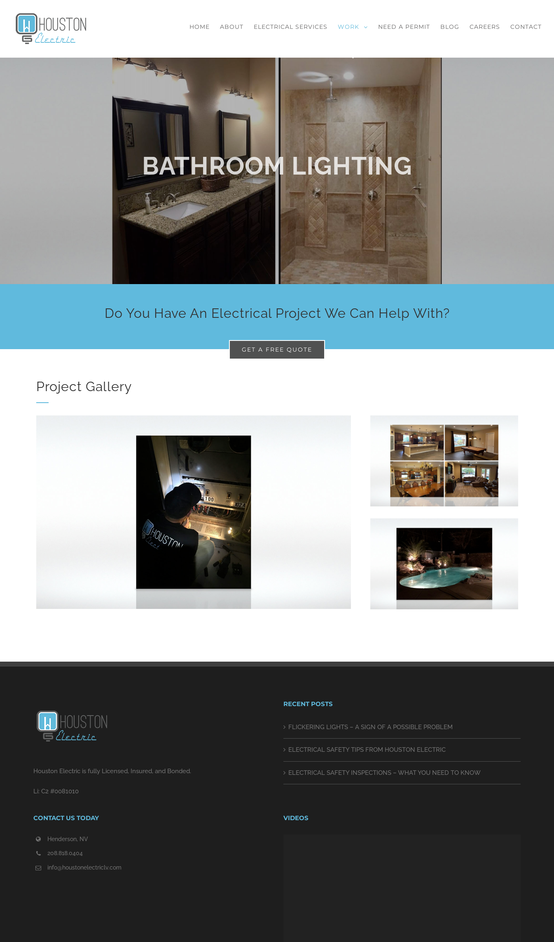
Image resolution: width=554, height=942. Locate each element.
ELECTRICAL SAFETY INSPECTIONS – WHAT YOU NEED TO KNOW (384, 772)
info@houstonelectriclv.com (84, 867)
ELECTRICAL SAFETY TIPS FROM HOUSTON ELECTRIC (367, 749)
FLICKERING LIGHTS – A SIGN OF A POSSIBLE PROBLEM (370, 727)
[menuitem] (204, 27)
